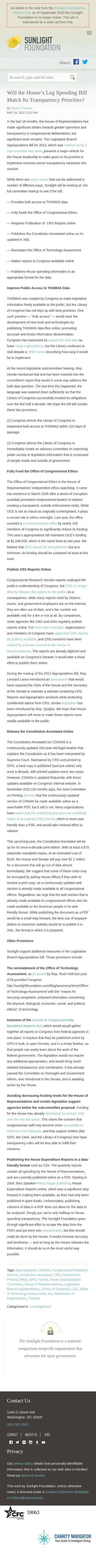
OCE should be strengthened (46, 547)
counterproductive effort (40, 523)
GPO (32, 1279)
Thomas (34, 1298)
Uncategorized (40, 1306)
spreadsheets (52, 1230)
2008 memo (36, 352)
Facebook (76, 62)
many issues (39, 179)
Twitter (85, 62)
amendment (59, 679)
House (43, 1279)
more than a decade (49, 627)
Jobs (47, 1434)
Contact (12, 1434)
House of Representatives (43, 1284)
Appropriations (26, 1270)
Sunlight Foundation (34, 43)
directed (29, 795)
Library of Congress (55, 1289)
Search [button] (72, 78)
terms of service (32, 1475)
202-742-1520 (17, 1424)
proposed (39, 974)
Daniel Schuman (21, 108)
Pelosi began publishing (54, 1183)
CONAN (44, 1270)
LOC (74, 1289)
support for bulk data (63, 340)
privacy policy (23, 1463)
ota (49, 1294)
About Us (31, 1434)
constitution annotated (36, 1275)
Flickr (24, 1442)
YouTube (43, 1442)
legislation (69, 703)
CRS (56, 1275)
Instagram (30, 1442)
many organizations (29, 346)
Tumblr (37, 1442)
